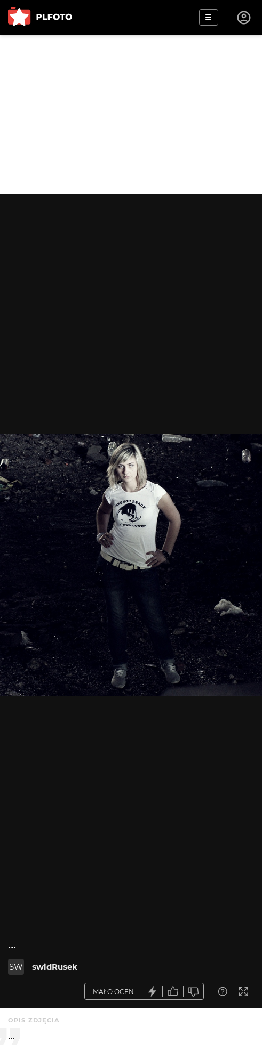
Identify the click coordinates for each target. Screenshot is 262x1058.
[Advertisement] (131, 114)
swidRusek (54, 967)
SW (16, 967)
